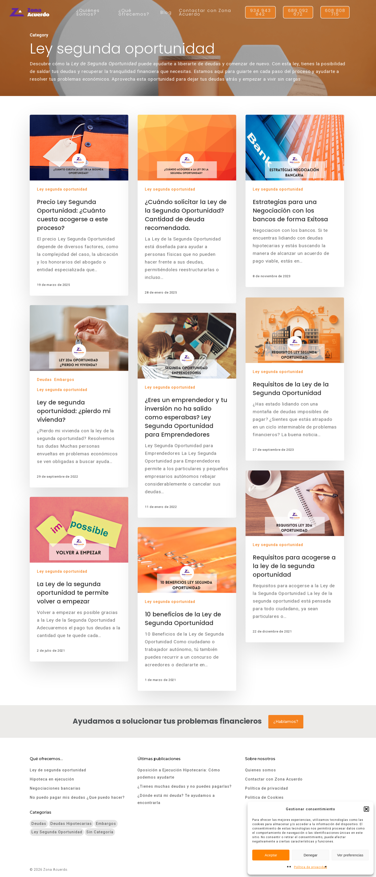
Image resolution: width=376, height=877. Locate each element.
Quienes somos (260, 770)
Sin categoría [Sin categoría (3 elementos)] (99, 832)
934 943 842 (260, 12)
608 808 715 (335, 12)
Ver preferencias (350, 855)
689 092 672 (298, 12)
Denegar (310, 855)
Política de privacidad (310, 867)
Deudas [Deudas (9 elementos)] (38, 823)
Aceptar (271, 855)
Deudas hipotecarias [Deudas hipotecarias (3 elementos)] (71, 823)
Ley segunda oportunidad (62, 189)
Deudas (45, 451)
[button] (366, 809)
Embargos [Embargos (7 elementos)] (106, 823)
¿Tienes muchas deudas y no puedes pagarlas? (184, 786)
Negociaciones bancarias (55, 788)
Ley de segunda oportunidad (58, 770)
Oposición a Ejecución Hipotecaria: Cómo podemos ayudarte (178, 774)
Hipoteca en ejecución (52, 779)
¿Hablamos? (285, 721)
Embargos (65, 451)
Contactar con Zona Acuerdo (205, 12)
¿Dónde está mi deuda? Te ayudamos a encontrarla (176, 799)
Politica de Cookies (264, 797)
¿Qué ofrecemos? (133, 12)
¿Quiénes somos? (88, 12)
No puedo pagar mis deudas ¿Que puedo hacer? (77, 797)
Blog (166, 12)
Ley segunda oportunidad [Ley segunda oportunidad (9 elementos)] (56, 832)
